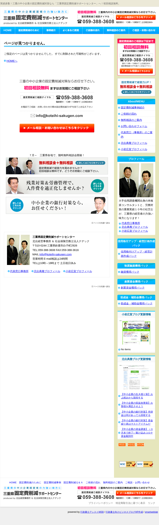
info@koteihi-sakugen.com (56, 254)
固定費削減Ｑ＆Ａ (73, 482)
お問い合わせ (136, 493)
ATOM (140, 444)
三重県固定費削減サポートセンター (36, 17)
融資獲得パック (130, 271)
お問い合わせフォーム (134, 126)
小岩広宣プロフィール (79, 271)
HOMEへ (12, 60)
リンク (151, 503)
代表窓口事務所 (19, 271)
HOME (13, 482)
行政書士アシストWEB (92, 512)
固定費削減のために (29, 30)
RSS (122, 444)
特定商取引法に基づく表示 (130, 503)
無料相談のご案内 (116, 30)
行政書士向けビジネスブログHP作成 (124, 512)
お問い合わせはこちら (136, 17)
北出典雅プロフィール (47, 271)
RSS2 (131, 444)
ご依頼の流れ (92, 30)
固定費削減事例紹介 (51, 30)
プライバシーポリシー (100, 503)
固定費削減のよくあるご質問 (70, 30)
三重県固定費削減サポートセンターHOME (7, 30)
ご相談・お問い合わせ (144, 30)
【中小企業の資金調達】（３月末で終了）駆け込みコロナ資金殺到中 (137, 432)
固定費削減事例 (52, 482)
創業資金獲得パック (133, 287)
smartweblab (151, 512)
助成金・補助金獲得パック (137, 303)
